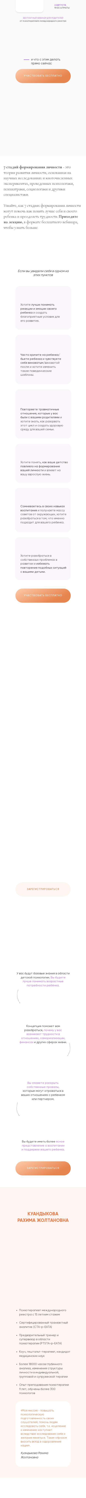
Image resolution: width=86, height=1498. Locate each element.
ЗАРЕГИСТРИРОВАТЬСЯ (43, 889)
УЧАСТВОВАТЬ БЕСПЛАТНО (43, 76)
